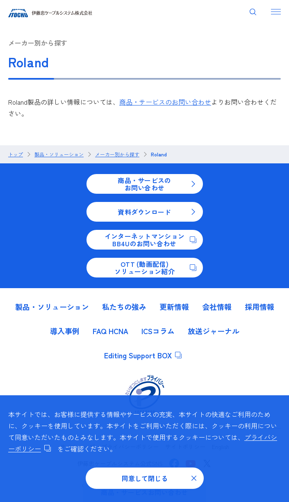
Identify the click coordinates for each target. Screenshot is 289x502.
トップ (15, 154)
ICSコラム (158, 330)
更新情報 (174, 306)
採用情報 (259, 306)
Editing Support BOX (143, 355)
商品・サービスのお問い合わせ (165, 102)
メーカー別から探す (117, 154)
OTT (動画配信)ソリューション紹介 (155, 267)
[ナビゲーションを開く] (276, 11)
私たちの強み (124, 306)
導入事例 (65, 330)
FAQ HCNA (110, 330)
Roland (159, 154)
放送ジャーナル (213, 330)
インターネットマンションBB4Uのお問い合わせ (150, 239)
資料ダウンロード (157, 212)
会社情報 (217, 306)
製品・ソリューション (59, 154)
